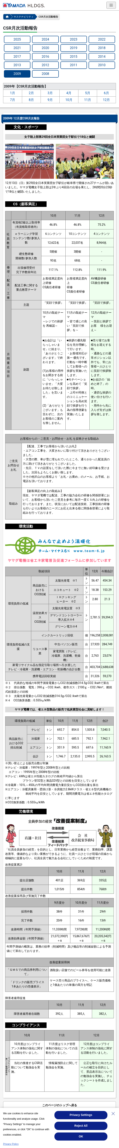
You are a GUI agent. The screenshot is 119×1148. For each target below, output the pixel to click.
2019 (73, 48)
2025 (17, 39)
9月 (50, 100)
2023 (73, 39)
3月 (50, 93)
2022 (102, 39)
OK (81, 1136)
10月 (68, 100)
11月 (87, 100)
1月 (12, 93)
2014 (102, 57)
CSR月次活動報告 (48, 16)
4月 (68, 93)
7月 (12, 100)
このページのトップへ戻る (59, 1105)
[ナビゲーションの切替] (111, 5)
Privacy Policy (11, 1144)
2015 (73, 57)
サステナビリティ (24, 16)
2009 (17, 74)
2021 (17, 48)
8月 (31, 100)
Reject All (80, 1125)
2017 (17, 57)
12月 (106, 100)
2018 (102, 48)
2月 (31, 93)
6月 (106, 93)
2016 (45, 57)
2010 (102, 65)
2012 (45, 65)
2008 (45, 74)
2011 (73, 65)
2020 (45, 48)
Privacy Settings (81, 1115)
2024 (45, 39)
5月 (87, 93)
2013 (17, 65)
